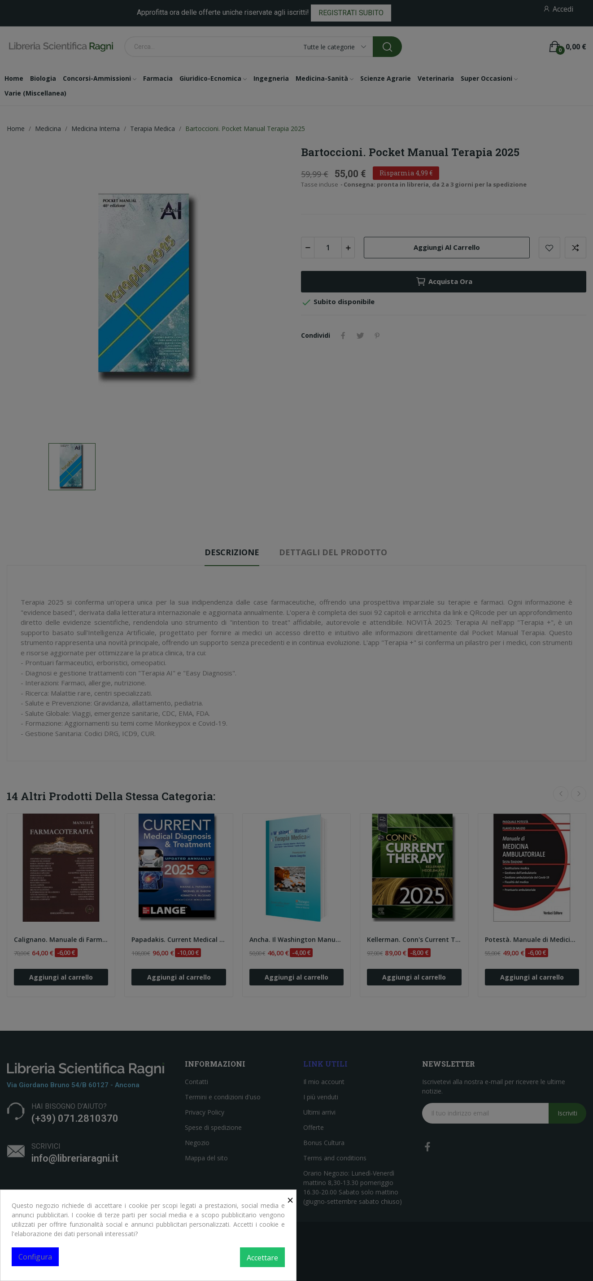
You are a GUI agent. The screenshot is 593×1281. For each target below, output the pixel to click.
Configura (35, 1257)
